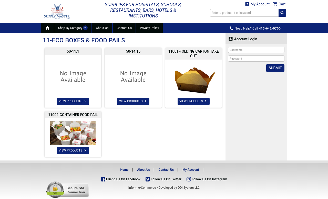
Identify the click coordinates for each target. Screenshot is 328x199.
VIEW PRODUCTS (73, 101)
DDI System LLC (189, 187)
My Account (257, 4)
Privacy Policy (149, 28)
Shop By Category (73, 27)
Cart (279, 4)
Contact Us (124, 28)
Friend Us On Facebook (120, 179)
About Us (102, 28)
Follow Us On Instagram (207, 179)
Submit (275, 68)
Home (124, 170)
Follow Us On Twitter (163, 179)
